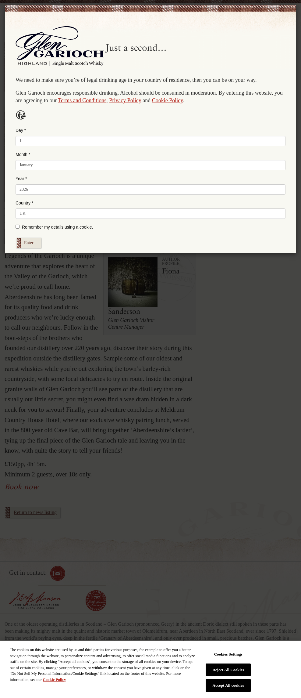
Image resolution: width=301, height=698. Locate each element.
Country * (24, 203)
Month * (23, 154)
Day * (21, 130)
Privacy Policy (125, 100)
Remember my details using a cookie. (54, 227)
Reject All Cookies (228, 669)
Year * (21, 178)
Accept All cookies (228, 685)
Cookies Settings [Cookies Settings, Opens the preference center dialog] (228, 654)
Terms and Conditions (82, 100)
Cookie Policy (167, 100)
